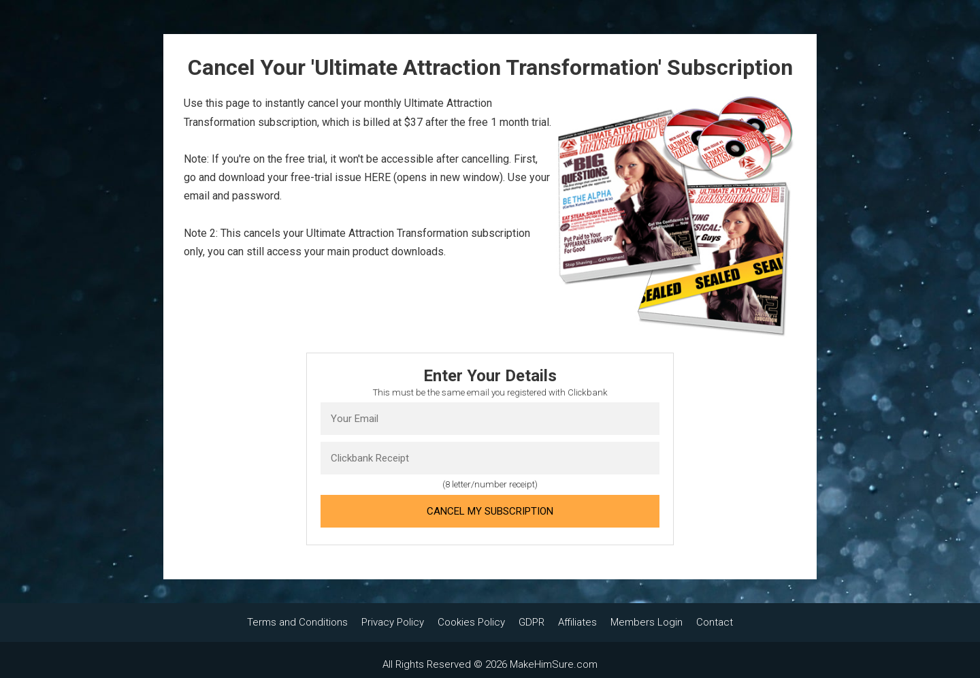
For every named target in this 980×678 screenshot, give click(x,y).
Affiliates (577, 622)
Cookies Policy (471, 622)
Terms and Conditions (297, 622)
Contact (714, 622)
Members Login (646, 622)
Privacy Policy (392, 622)
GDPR (531, 622)
